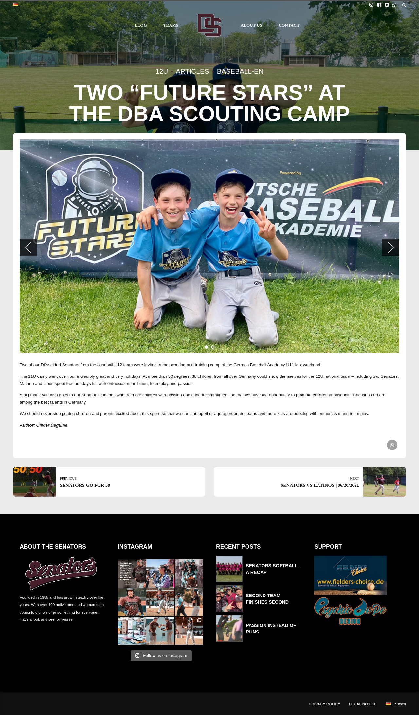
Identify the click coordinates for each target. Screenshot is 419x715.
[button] (28, 247)
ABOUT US (251, 25)
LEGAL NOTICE (363, 704)
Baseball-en (240, 71)
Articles (192, 71)
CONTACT (289, 25)
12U (161, 71)
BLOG (141, 25)
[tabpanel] (209, 246)
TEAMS (170, 25)
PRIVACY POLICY (324, 704)
